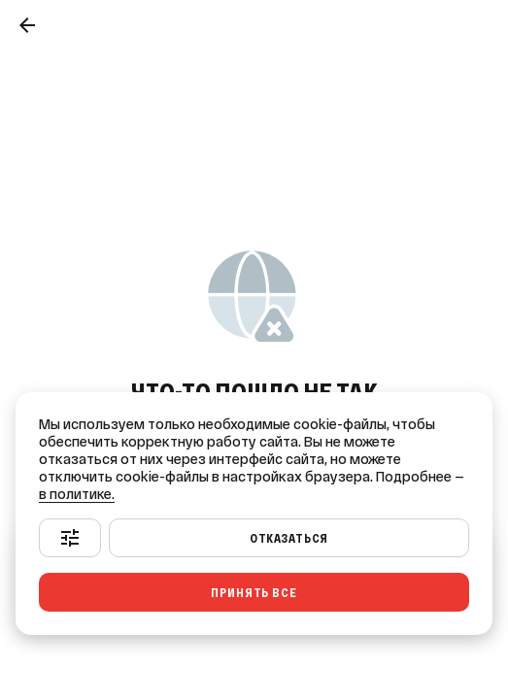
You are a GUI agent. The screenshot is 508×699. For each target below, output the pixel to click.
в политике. (77, 494)
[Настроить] (70, 537)
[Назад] (27, 25)
